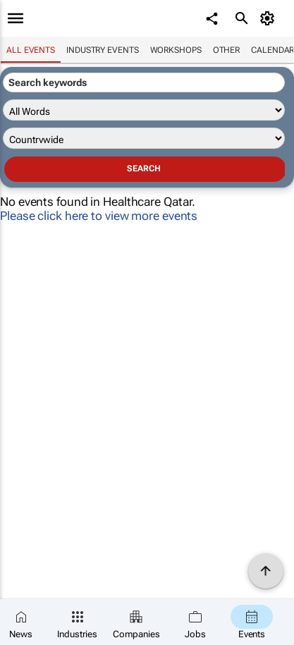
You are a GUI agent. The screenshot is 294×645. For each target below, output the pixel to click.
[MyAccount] (270, 18)
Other (226, 50)
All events (30, 50)
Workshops (176, 50)
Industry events (102, 50)
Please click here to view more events (98, 216)
